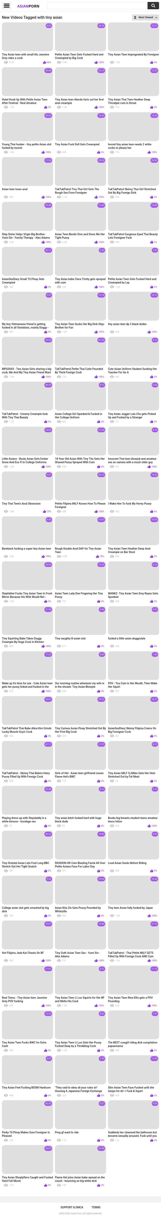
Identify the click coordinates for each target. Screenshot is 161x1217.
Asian (28, 6)
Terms (96, 1207)
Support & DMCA (72, 1207)
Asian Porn (76, 1213)
